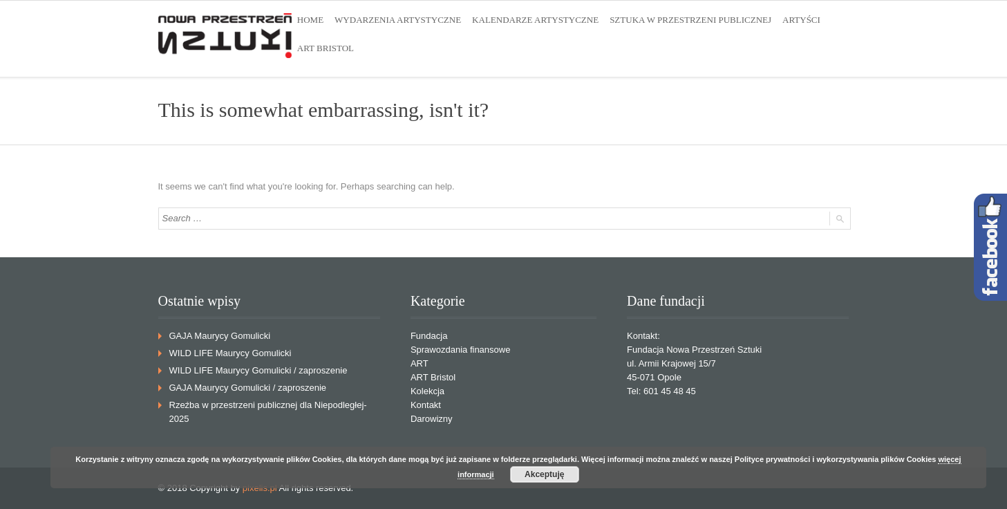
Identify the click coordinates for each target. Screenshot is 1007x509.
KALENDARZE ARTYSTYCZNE (535, 20)
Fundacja (429, 336)
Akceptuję (544, 474)
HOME (310, 20)
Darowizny (432, 419)
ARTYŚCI (801, 20)
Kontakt (426, 405)
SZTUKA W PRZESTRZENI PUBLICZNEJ (690, 20)
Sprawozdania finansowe (461, 349)
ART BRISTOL (325, 48)
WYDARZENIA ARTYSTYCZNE (398, 20)
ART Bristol (433, 377)
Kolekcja (427, 391)
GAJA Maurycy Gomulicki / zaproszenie (248, 387)
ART (420, 363)
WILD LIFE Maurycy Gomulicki (230, 353)
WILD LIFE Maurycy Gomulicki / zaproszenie (258, 370)
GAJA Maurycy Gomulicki (220, 336)
